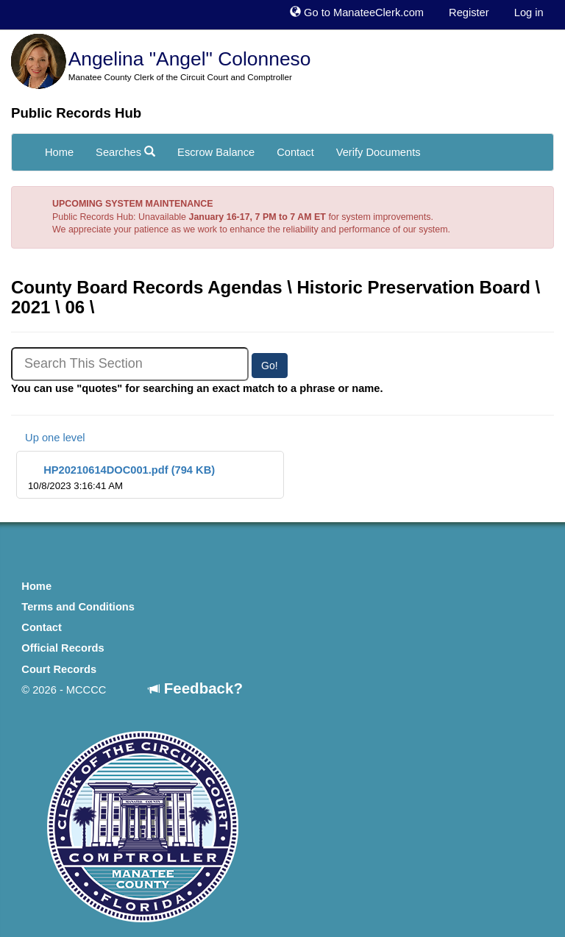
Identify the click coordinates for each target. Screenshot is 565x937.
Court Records (58, 669)
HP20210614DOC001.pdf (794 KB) (121, 477)
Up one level (48, 437)
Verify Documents (378, 152)
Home (59, 152)
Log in (529, 12)
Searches (125, 152)
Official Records (62, 648)
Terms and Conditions (78, 607)
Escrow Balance (216, 152)
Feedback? (196, 688)
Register (469, 12)
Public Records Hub (76, 113)
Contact (295, 152)
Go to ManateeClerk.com (357, 12)
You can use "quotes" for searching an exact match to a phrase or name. (197, 388)
